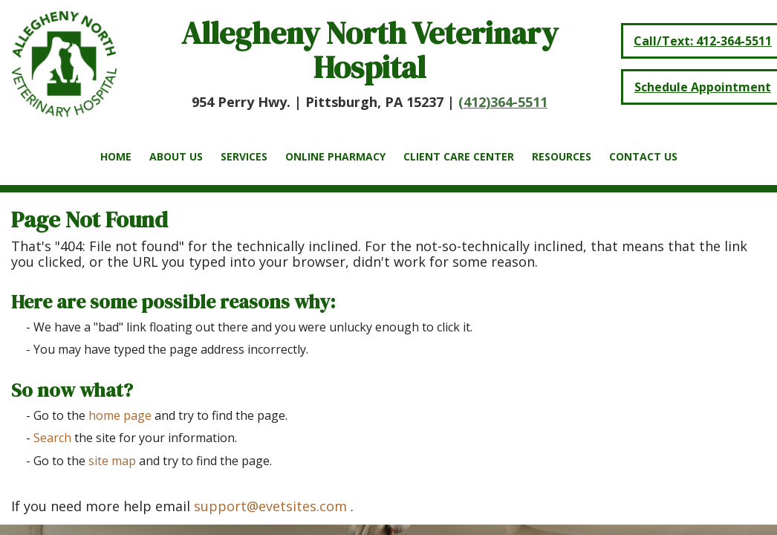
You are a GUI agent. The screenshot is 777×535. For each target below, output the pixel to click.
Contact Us (643, 156)
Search (52, 437)
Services (244, 156)
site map (112, 461)
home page (120, 415)
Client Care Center (458, 156)
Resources (561, 156)
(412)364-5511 (502, 102)
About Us (176, 156)
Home (115, 156)
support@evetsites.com (270, 506)
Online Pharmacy (335, 156)
